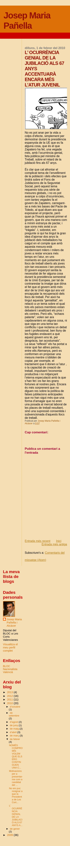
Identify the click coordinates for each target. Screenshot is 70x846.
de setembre (14, 714)
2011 (10, 699)
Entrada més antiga (54, 544)
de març (15, 735)
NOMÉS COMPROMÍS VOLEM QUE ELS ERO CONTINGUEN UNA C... (16, 756)
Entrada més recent (37, 541)
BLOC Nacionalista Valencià (10, 669)
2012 (10, 695)
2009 (10, 835)
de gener (15, 828)
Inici (58, 541)
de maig (15, 728)
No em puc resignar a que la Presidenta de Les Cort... (16, 795)
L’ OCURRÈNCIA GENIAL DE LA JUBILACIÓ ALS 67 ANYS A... (16, 815)
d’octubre (15, 706)
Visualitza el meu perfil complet (10, 647)
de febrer (15, 739)
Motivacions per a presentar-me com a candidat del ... (16, 778)
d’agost (14, 722)
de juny (14, 725)
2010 (10, 703)
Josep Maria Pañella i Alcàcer (14, 622)
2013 (10, 692)
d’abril (13, 732)
